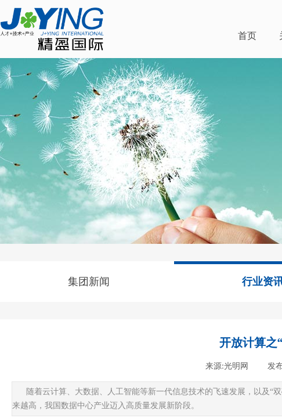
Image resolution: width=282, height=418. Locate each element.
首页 (247, 36)
